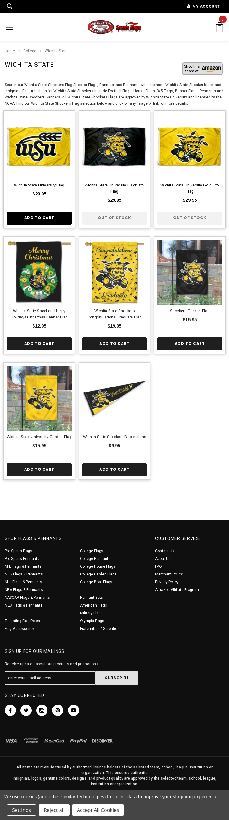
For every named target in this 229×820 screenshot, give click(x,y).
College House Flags (97, 566)
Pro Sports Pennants (22, 559)
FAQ (158, 566)
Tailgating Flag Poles (22, 621)
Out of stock (114, 217)
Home (10, 51)
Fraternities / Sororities (99, 628)
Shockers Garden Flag (190, 311)
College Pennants (95, 559)
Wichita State (56, 51)
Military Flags (91, 613)
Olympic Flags (92, 621)
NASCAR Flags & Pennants (27, 597)
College (29, 51)
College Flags (91, 551)
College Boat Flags (96, 582)
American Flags (93, 605)
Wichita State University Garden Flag (39, 437)
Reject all (54, 810)
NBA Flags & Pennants (24, 590)
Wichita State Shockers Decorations (114, 437)
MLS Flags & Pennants (24, 605)
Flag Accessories (20, 628)
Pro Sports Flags (18, 551)
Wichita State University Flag (39, 185)
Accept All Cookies (98, 810)
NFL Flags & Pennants (23, 566)
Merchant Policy (169, 574)
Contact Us (164, 551)
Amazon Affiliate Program (177, 590)
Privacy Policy (167, 582)
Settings (21, 810)
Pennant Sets (91, 597)
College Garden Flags (98, 574)
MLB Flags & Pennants (24, 574)
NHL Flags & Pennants (23, 582)
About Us (163, 559)
